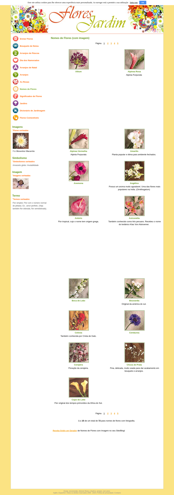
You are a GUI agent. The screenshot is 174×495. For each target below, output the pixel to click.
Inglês (55, 493)
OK (142, 3)
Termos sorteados (21, 199)
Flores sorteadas (20, 130)
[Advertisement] (107, 103)
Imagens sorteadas (22, 176)
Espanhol (62, 493)
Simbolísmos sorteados (24, 161)
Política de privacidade (105, 493)
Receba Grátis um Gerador (65, 431)
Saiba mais (134, 3)
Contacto (117, 493)
